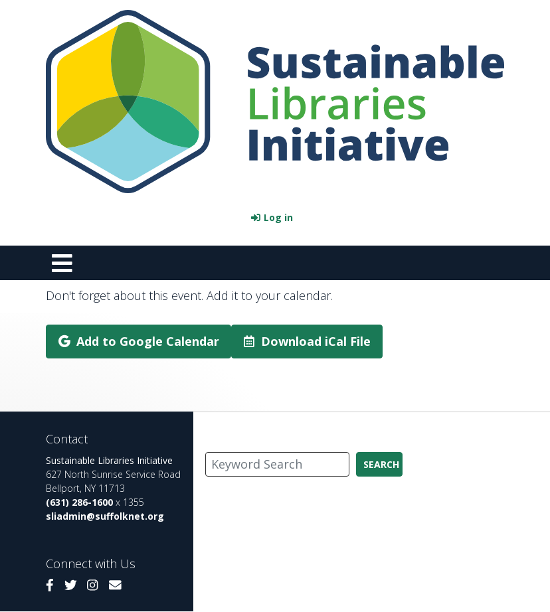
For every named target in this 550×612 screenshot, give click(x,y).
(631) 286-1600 (79, 502)
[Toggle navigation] (62, 263)
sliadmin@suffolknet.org (105, 516)
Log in (278, 217)
